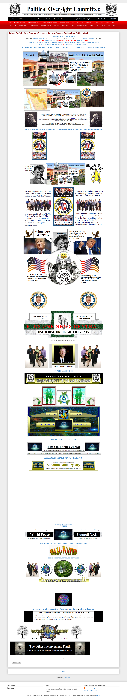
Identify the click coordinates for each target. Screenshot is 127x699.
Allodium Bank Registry (64, 22)
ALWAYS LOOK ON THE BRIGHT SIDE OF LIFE (45, 47)
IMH (77, 22)
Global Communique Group (33, 22)
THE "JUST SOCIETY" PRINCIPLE (76, 45)
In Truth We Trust (65, 25)
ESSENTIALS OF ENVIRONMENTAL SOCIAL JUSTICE (45, 43)
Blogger (98, 695)
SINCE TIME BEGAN (38, 38)
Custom (63, 609)
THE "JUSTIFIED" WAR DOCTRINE (51, 45)
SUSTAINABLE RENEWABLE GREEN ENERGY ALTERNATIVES (63, 543)
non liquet (73, 609)
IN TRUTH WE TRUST (88, 38)
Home (10, 22)
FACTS (79, 41)
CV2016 (113, 22)
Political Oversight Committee (94, 688)
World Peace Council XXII (46, 25)
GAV (102, 22)
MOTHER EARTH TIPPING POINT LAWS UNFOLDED (82, 43)
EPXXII (103, 25)
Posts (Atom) (67, 677)
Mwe (73, 25)
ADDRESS (68, 371)
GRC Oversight (89, 22)
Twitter (10, 25)
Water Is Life (56, 25)
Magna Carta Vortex (23, 25)
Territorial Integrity (34, 25)
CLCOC (96, 22)
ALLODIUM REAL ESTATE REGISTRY (63, 458)
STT (73, 22)
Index (109, 25)
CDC (82, 22)
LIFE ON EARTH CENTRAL (63, 439)
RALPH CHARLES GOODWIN (63, 342)
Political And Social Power (19, 22)
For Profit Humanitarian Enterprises (49, 22)
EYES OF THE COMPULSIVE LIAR (88, 47)
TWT (114, 25)
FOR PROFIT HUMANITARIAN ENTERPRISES (63, 558)
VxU (15, 25)
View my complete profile (90, 690)
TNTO (97, 25)
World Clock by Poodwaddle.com (63, 524)
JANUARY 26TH (51, 41)
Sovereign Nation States (82, 25)
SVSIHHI (91, 25)
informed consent (87, 609)
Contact (10, 28)
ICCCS (107, 22)
